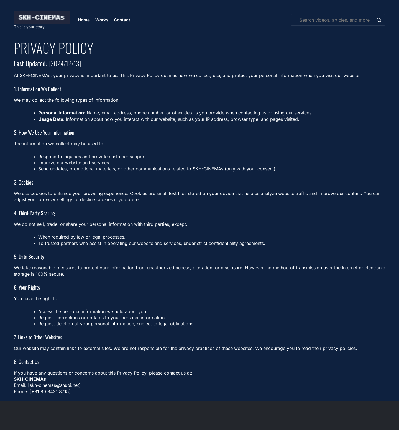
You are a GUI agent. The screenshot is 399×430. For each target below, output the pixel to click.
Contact (122, 19)
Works (101, 19)
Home (84, 19)
